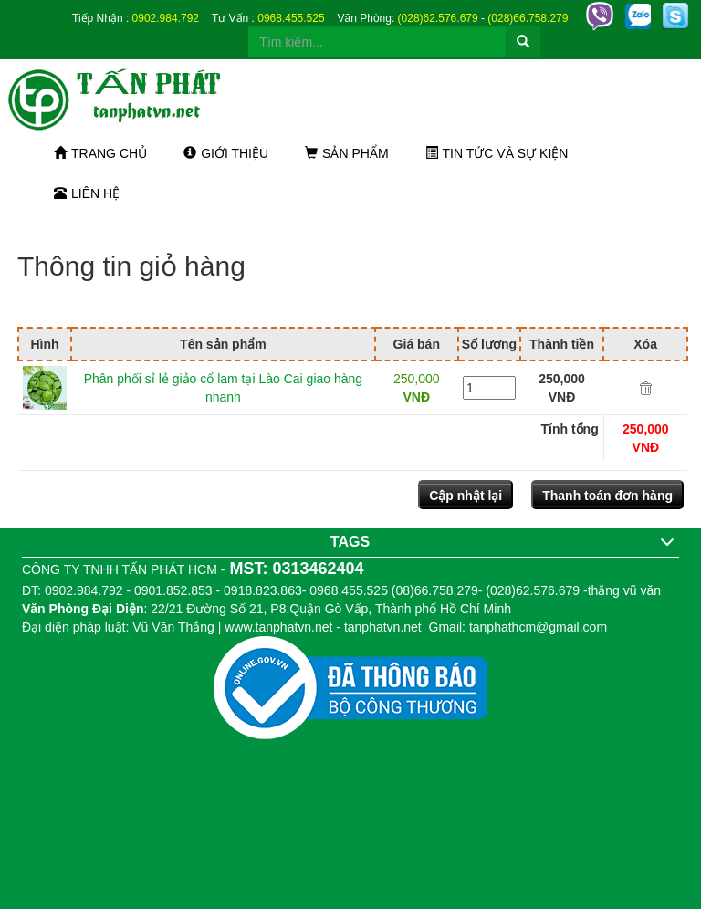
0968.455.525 (290, 18)
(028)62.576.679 (438, 18)
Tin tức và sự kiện (497, 153)
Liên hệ (87, 193)
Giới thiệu (225, 153)
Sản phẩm (346, 153)
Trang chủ (100, 153)
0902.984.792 (165, 18)
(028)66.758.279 (527, 18)
